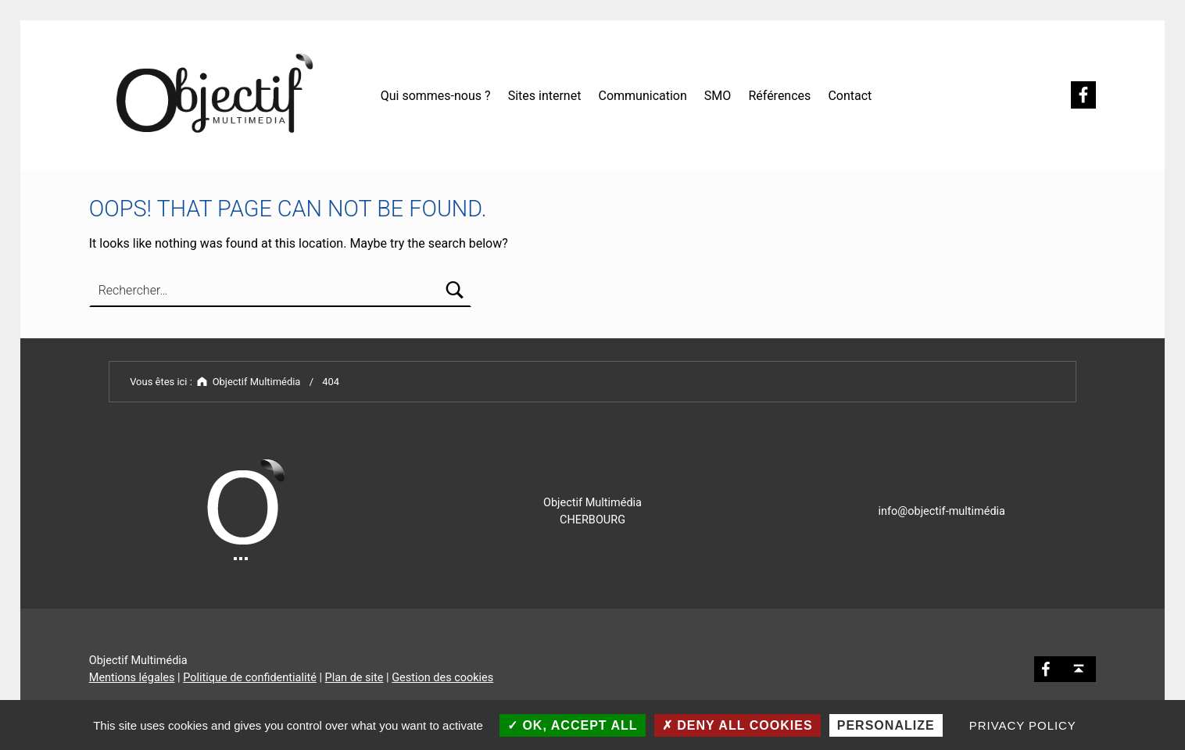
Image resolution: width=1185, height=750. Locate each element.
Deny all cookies (737, 725)
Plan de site (354, 677)
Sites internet (545, 95)
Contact (850, 95)
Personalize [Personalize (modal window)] (886, 725)
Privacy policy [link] (1022, 725)
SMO (717, 95)
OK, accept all (572, 725)
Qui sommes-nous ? (436, 95)
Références (779, 95)
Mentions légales (132, 677)
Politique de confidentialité (250, 677)
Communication (642, 95)
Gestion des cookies (442, 677)
